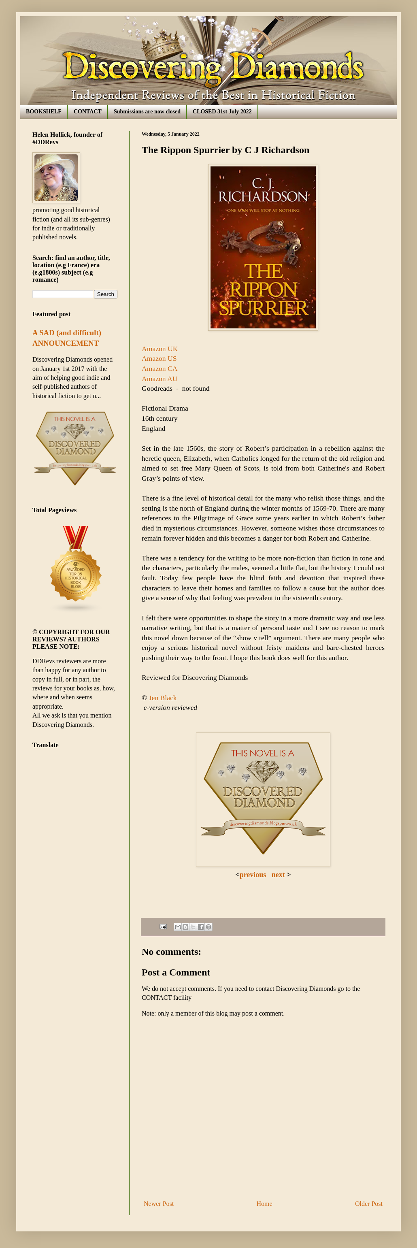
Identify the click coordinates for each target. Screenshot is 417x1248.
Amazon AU (159, 379)
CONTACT (88, 112)
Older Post (369, 1203)
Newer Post (159, 1203)
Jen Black (163, 698)
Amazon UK (160, 349)
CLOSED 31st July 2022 (222, 112)
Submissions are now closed (147, 112)
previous (253, 875)
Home (264, 1203)
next (277, 875)
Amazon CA (159, 368)
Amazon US (159, 358)
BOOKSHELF (44, 112)
